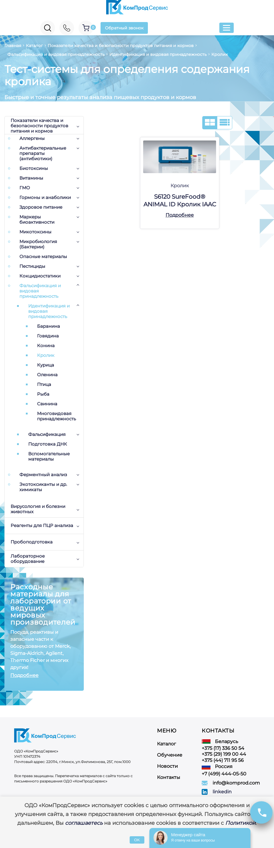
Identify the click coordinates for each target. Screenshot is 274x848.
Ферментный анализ (43, 474)
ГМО (24, 187)
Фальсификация (47, 434)
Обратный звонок (124, 28)
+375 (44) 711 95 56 (223, 760)
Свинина (47, 404)
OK (137, 840)
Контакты (168, 777)
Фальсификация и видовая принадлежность (40, 291)
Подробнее (24, 675)
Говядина (48, 336)
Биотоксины (33, 168)
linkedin (222, 792)
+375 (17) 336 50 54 (223, 748)
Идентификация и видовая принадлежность (49, 311)
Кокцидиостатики (40, 276)
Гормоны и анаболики (45, 197)
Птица (44, 384)
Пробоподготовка (32, 542)
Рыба (43, 394)
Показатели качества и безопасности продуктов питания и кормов (39, 126)
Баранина (48, 326)
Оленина (47, 374)
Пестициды (32, 266)
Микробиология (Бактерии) (38, 244)
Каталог (166, 744)
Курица (45, 365)
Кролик (45, 355)
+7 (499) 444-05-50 (224, 774)
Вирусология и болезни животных (38, 509)
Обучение (169, 755)
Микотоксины (35, 232)
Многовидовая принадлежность (56, 416)
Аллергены (32, 138)
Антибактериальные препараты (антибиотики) (42, 153)
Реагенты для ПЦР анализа (42, 525)
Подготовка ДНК (47, 444)
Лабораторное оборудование (28, 558)
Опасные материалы (43, 256)
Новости (167, 766)
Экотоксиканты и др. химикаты (43, 487)
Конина (46, 345)
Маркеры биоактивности (36, 219)
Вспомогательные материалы (49, 456)
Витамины (31, 178)
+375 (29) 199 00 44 (224, 754)
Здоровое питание (40, 207)
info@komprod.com (236, 783)
